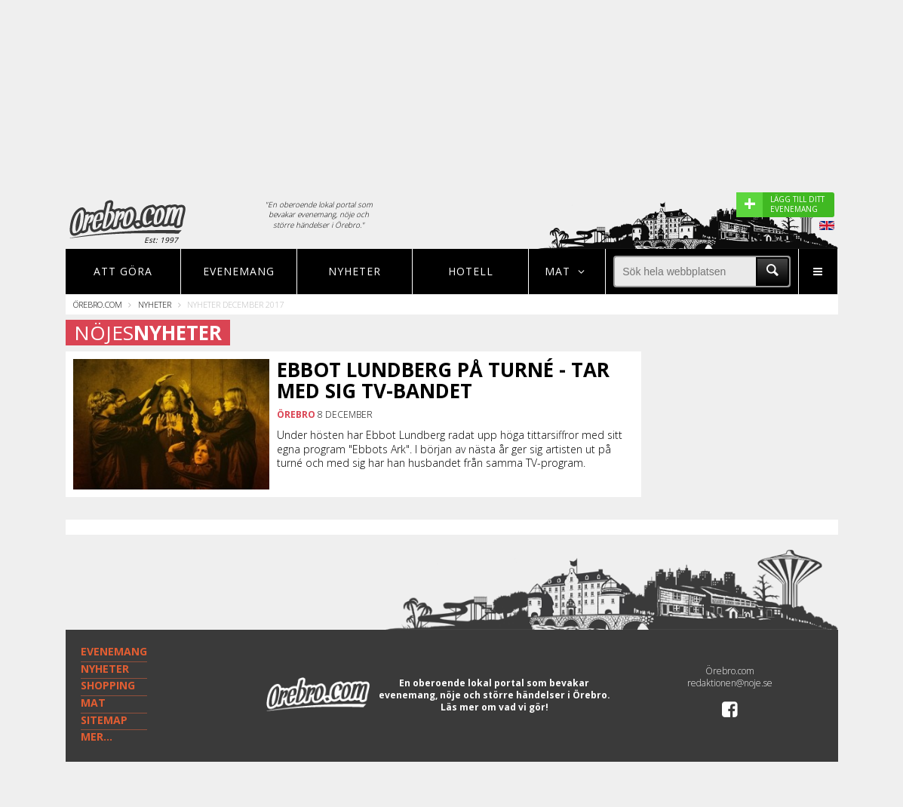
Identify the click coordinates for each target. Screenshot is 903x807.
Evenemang (239, 271)
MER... (96, 736)
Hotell (470, 271)
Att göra (123, 271)
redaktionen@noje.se (729, 683)
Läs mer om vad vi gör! (494, 707)
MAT (93, 702)
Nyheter (354, 271)
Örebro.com (97, 304)
